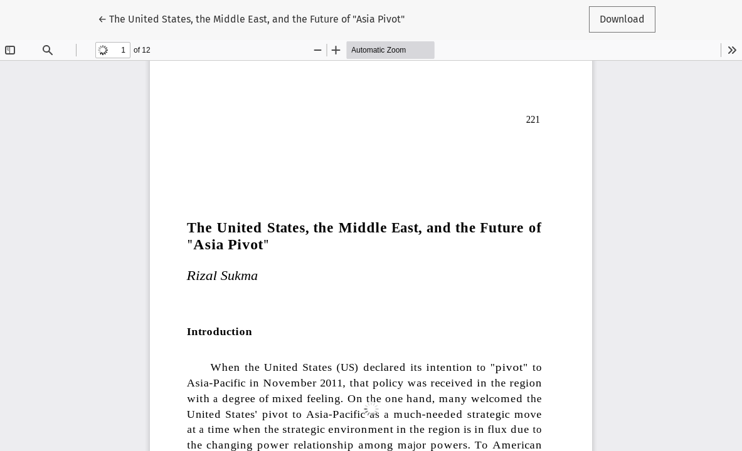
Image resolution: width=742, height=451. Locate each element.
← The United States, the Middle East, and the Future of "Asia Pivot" (251, 18)
